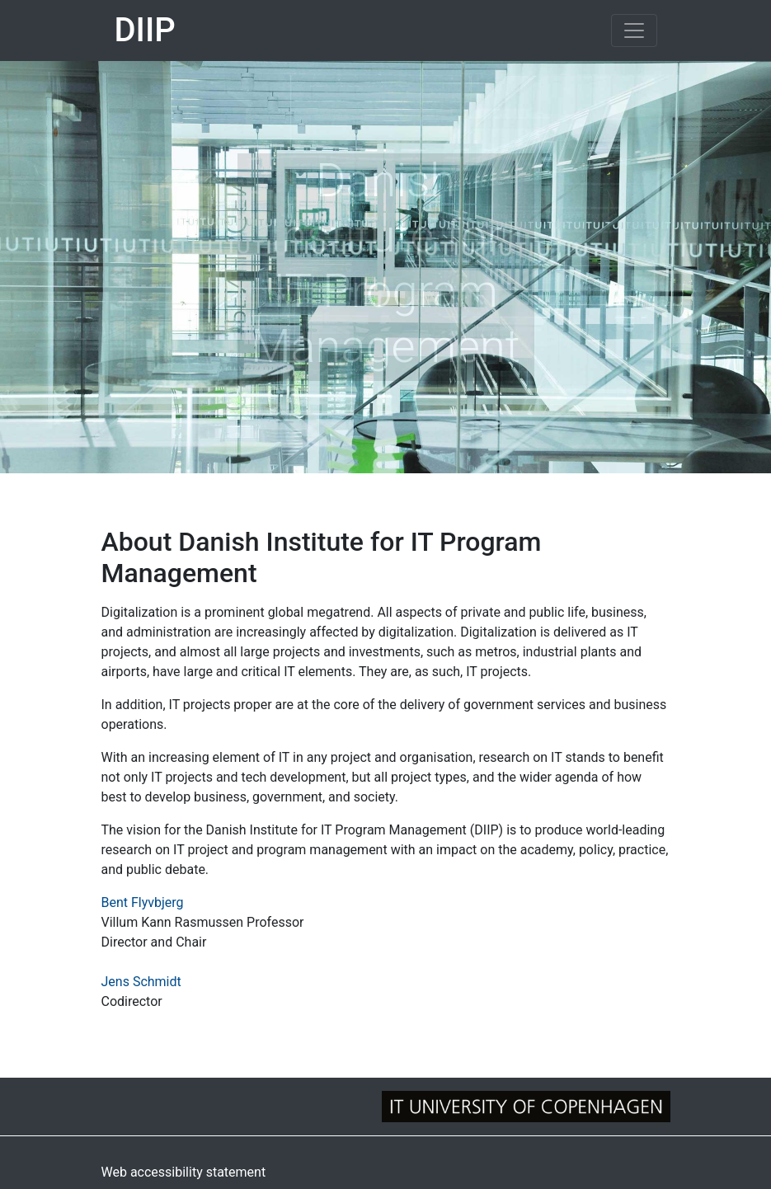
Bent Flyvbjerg (142, 902)
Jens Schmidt (141, 981)
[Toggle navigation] (634, 30)
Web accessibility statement (183, 1172)
